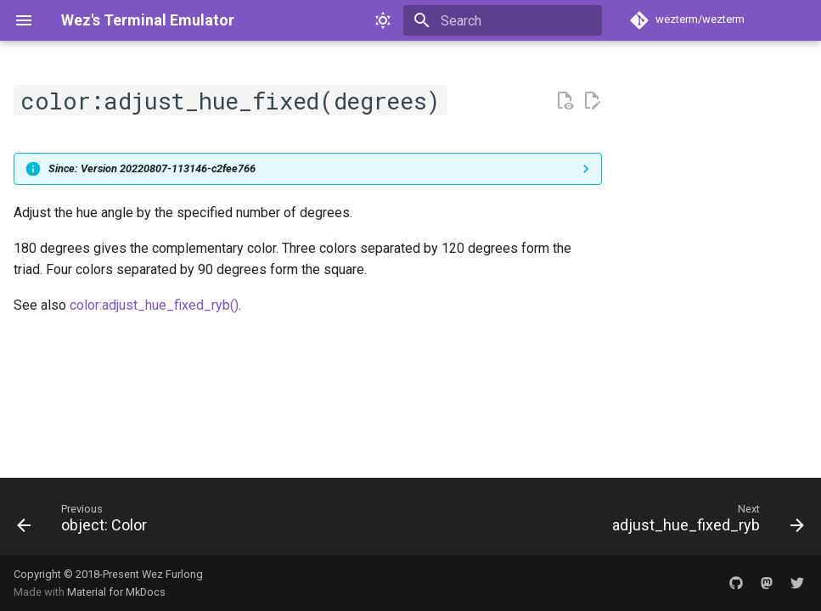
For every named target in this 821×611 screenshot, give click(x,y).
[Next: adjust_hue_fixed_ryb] (704, 522)
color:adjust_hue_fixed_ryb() (154, 305)
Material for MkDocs (116, 592)
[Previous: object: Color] (85, 522)
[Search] (502, 20)
